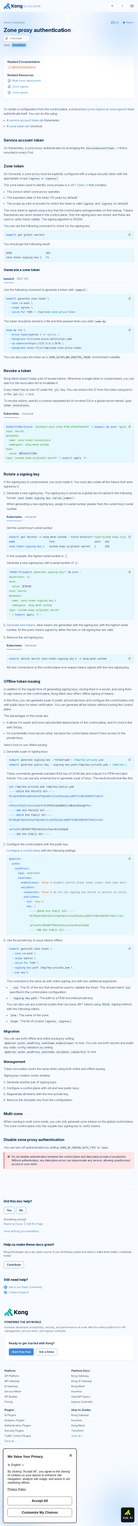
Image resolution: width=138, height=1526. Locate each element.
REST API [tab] (22, 278)
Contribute (14, 1264)
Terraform (77, 1430)
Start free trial (21, 1351)
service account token (24, 120)
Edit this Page (35, 1223)
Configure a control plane (23, 850)
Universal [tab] (27, 413)
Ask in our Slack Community (23, 1287)
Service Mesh (12, 1391)
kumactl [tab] (9, 278)
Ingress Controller (82, 1401)
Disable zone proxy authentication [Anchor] (34, 1139)
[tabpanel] (69, 302)
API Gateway (12, 1381)
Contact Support (16, 1292)
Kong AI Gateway (81, 1381)
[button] (129, 234)
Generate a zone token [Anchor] (22, 270)
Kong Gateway (80, 1375)
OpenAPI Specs (80, 1396)
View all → (10, 1441)
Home (7, 22)
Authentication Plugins (17, 1425)
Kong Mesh (19, 22)
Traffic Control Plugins (17, 1435)
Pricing (8, 1401)
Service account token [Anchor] (24, 140)
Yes (9, 1210)
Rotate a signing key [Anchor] (22, 474)
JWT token (77, 185)
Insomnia (76, 1391)
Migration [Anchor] (11, 1031)
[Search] (112, 6)
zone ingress (96, 109)
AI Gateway (11, 1386)
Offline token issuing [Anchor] (22, 681)
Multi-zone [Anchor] (13, 1114)
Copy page (13, 38)
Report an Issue (13, 1223)
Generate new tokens (21, 625)
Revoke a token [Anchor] (17, 371)
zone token (17, 126)
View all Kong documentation (21, 1231)
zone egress (117, 109)
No (21, 1210)
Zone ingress (21, 86)
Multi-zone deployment (27, 80)
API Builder (11, 1396)
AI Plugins (10, 1415)
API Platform (11, 1375)
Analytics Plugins (14, 1420)
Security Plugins (14, 1430)
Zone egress (20, 92)
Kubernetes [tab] (11, 413)
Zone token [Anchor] (14, 166)
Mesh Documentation (21, 67)
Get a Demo (46, 1351)
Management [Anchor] (14, 1062)
